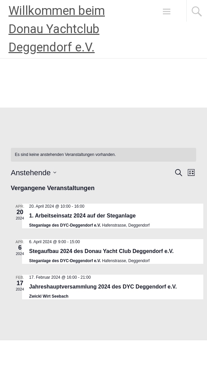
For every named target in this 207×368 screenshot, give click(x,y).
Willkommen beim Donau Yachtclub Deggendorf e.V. (56, 29)
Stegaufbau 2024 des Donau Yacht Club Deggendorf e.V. (101, 251)
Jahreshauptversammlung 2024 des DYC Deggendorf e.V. (103, 287)
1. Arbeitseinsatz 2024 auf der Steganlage (82, 215)
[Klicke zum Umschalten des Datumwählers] (33, 172)
